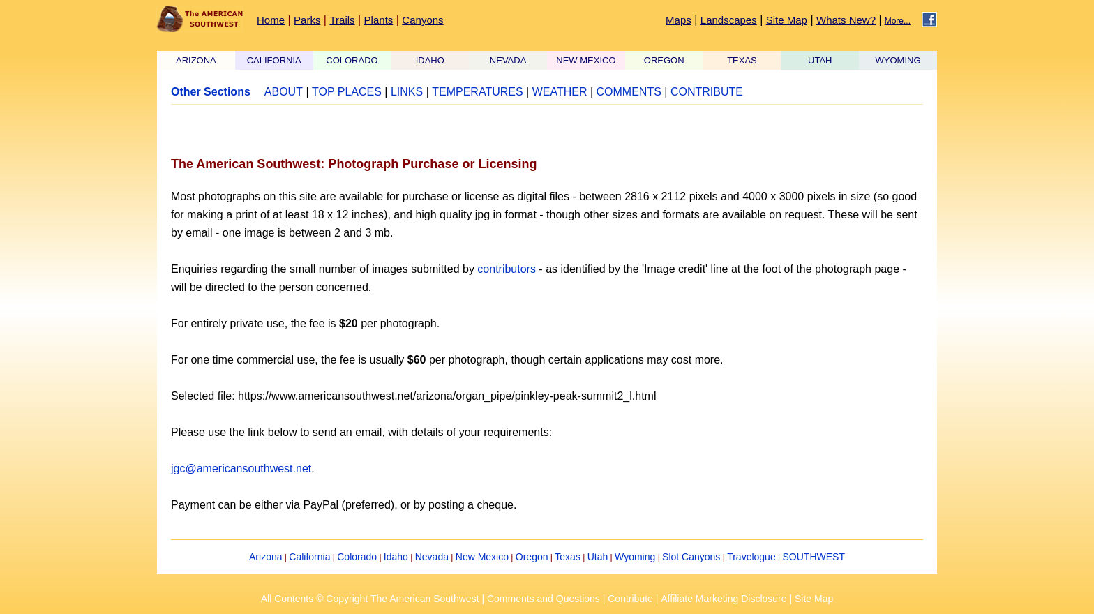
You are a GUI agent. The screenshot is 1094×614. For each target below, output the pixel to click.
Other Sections (210, 92)
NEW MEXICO (585, 60)
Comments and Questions (543, 598)
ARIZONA (196, 60)
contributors (506, 269)
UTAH (820, 60)
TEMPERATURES (477, 92)
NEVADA (508, 60)
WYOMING (898, 60)
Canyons (422, 20)
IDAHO (430, 60)
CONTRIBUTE (706, 92)
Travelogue (751, 556)
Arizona (265, 556)
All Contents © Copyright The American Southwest (370, 598)
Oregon (532, 556)
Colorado (357, 556)
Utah (597, 556)
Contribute (630, 598)
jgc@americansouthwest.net (241, 468)
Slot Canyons (691, 556)
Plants (379, 20)
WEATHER (559, 92)
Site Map (786, 20)
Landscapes (728, 20)
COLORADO (351, 60)
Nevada (432, 556)
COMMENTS (629, 92)
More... (898, 21)
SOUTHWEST (814, 556)
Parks (307, 20)
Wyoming (635, 556)
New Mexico (482, 556)
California (309, 556)
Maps (678, 20)
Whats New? (846, 20)
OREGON (664, 60)
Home (271, 20)
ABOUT (283, 92)
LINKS (407, 92)
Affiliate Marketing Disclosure (723, 598)
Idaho (396, 556)
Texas (567, 556)
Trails (341, 20)
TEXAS (742, 60)
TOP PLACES (347, 92)
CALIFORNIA (274, 60)
